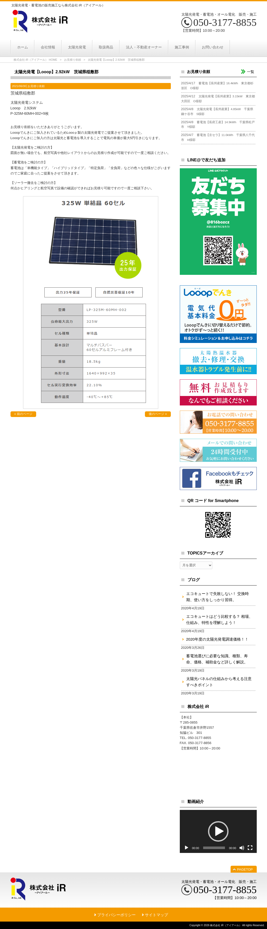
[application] (218, 831)
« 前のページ (23, 414)
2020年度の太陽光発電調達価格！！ (217, 639)
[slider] (214, 848)
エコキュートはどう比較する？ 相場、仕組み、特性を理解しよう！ (219, 619)
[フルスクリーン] (250, 847)
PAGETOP (245, 869)
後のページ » (158, 414)
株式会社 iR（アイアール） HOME (35, 59)
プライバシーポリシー (116, 915)
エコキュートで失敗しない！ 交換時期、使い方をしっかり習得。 (217, 596)
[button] (218, 831)
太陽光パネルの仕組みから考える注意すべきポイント (219, 681)
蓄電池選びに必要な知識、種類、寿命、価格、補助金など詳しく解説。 (217, 659)
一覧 (250, 72)
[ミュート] (241, 847)
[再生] (186, 847)
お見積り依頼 (72, 59)
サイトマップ (156, 915)
